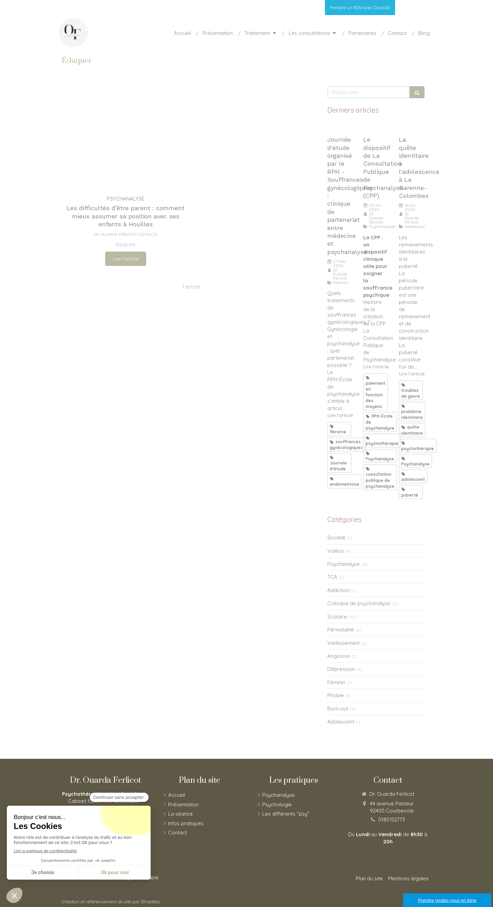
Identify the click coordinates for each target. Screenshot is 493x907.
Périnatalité (340, 629)
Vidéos (335, 551)
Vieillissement (343, 643)
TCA (332, 577)
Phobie (335, 695)
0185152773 (391, 819)
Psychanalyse (343, 564)
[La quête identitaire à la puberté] (412, 127)
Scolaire (337, 616)
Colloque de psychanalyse (358, 603)
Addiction (338, 590)
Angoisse (338, 656)
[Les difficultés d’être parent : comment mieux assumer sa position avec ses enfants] (125, 137)
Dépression (341, 669)
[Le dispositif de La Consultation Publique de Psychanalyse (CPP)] (376, 127)
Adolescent (340, 721)
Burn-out (337, 708)
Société (336, 537)
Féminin (336, 682)
